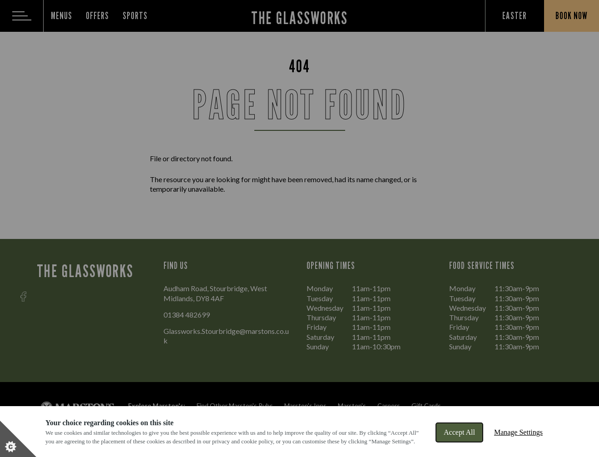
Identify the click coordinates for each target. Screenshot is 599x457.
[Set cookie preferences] (18, 439)
